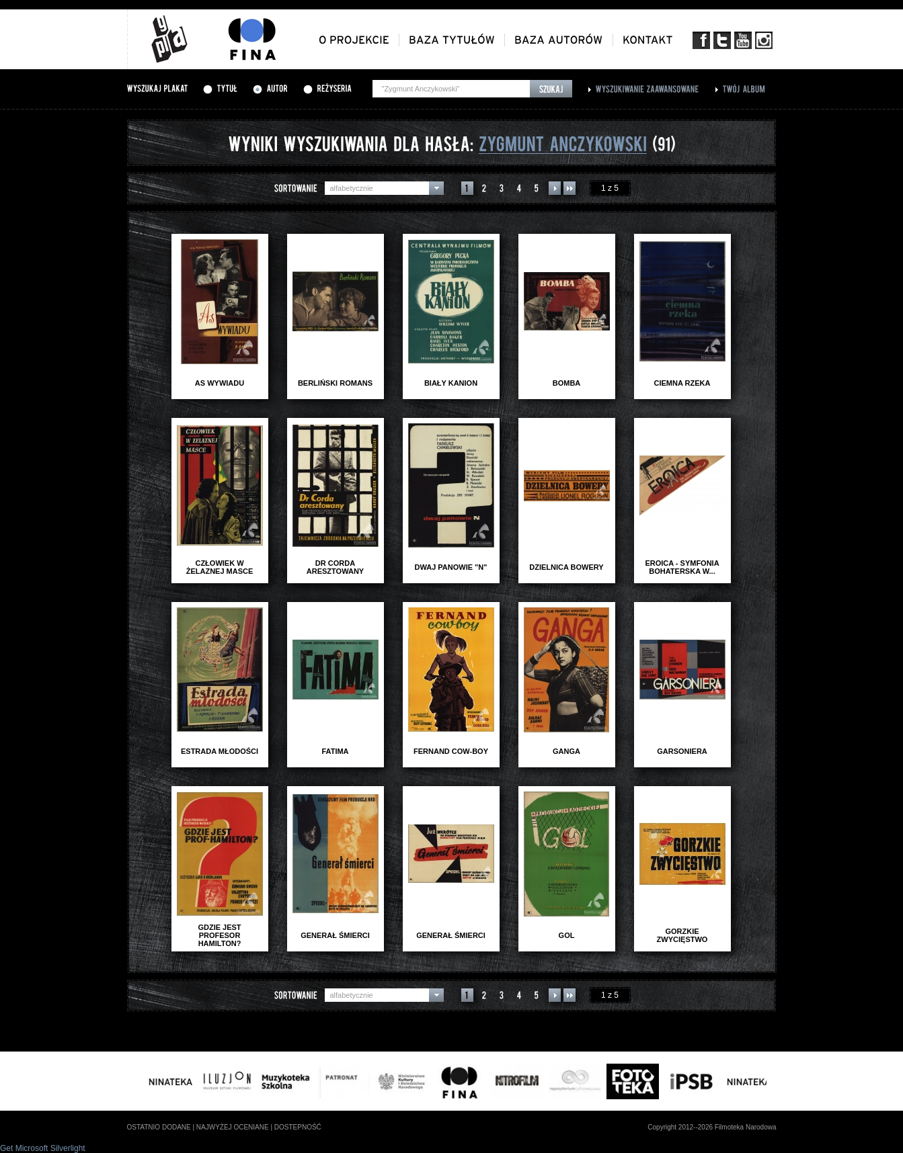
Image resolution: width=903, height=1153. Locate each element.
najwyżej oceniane (232, 1127)
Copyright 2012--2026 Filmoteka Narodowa (711, 1127)
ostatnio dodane (159, 1127)
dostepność (297, 1127)
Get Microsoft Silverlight (42, 1148)
